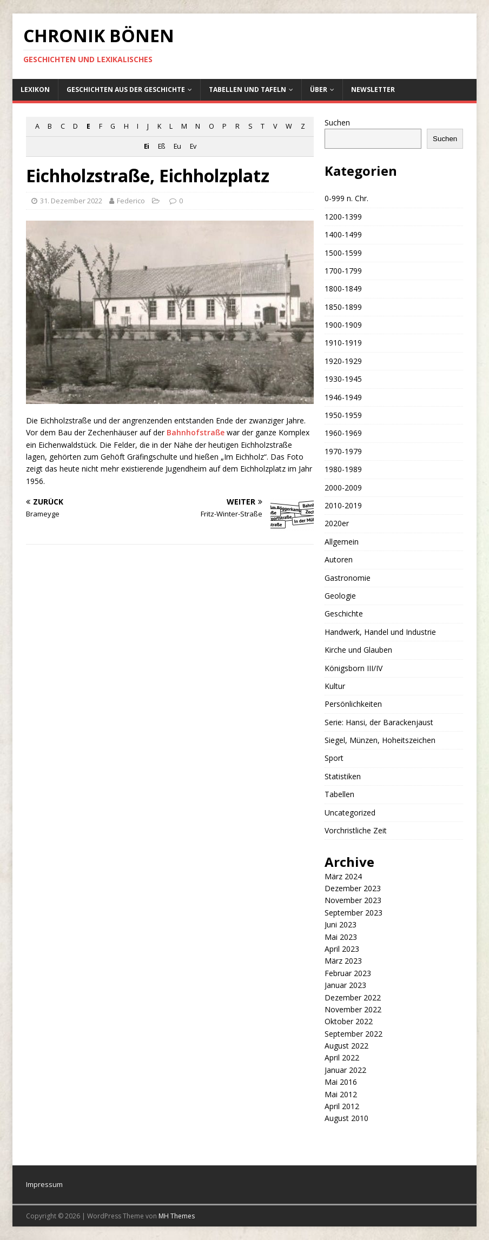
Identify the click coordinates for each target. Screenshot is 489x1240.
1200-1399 (343, 216)
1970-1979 (343, 451)
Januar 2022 (345, 1070)
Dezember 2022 (353, 997)
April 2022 (342, 1057)
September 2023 (353, 912)
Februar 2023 (348, 973)
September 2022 (353, 1034)
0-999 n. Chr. (346, 198)
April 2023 (342, 949)
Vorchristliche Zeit (356, 830)
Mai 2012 (341, 1094)
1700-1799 (343, 271)
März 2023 (343, 961)
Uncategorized (350, 812)
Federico (131, 200)
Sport (334, 758)
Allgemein (342, 541)
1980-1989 (343, 469)
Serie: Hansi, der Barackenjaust (379, 722)
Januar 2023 (345, 985)
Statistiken (343, 776)
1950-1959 (343, 415)
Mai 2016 (341, 1082)
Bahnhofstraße (195, 432)
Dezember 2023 (353, 888)
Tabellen (339, 794)
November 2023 (353, 900)
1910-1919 (343, 342)
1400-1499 (343, 234)
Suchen (337, 122)
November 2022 (353, 1009)
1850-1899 (343, 307)
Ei (146, 146)
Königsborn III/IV (353, 668)
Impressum (44, 1184)
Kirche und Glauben (358, 650)
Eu (177, 146)
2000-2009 (343, 487)
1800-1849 (343, 288)
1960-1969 (343, 433)
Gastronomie (348, 578)
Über (318, 89)
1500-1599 (343, 253)
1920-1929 (343, 361)
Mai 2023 (341, 937)
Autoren (339, 559)
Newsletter (373, 89)
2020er (337, 523)
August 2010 (346, 1118)
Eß (161, 146)
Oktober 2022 (349, 1021)
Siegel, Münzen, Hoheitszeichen (380, 740)
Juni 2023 (340, 924)
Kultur (335, 686)
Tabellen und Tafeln (247, 89)
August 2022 (346, 1045)
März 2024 (343, 876)
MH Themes (176, 1216)
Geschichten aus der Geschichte (126, 89)
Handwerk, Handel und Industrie (380, 632)
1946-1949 (343, 397)
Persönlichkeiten (353, 704)
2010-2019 (343, 505)
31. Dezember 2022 (71, 200)
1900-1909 (343, 325)
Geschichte (344, 613)
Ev (193, 146)
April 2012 (342, 1106)
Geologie (340, 596)
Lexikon (35, 89)
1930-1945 (343, 379)
